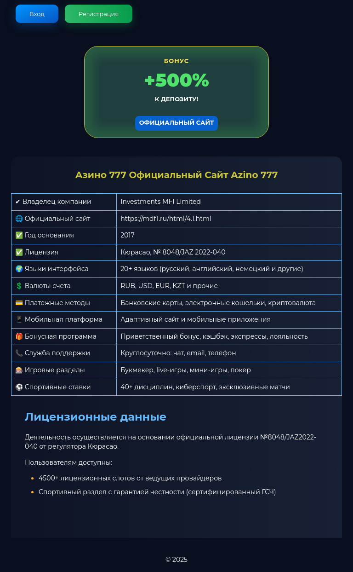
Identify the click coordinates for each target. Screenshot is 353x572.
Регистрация (99, 13)
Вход (37, 13)
